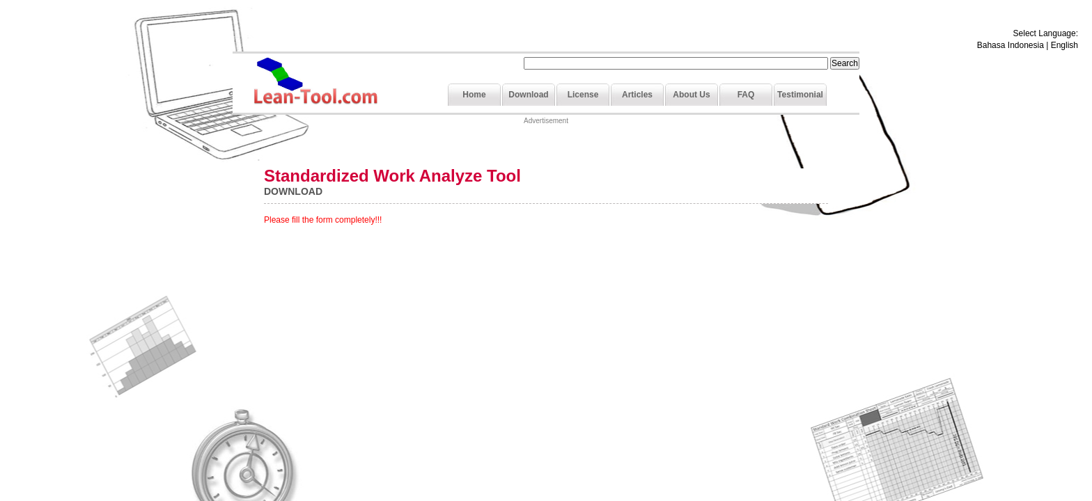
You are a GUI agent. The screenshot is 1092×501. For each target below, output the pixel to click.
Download (528, 95)
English (1064, 45)
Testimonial (800, 95)
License (583, 95)
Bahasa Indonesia (1010, 45)
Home (473, 95)
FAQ (746, 95)
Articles (637, 95)
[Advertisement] (546, 147)
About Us (691, 95)
